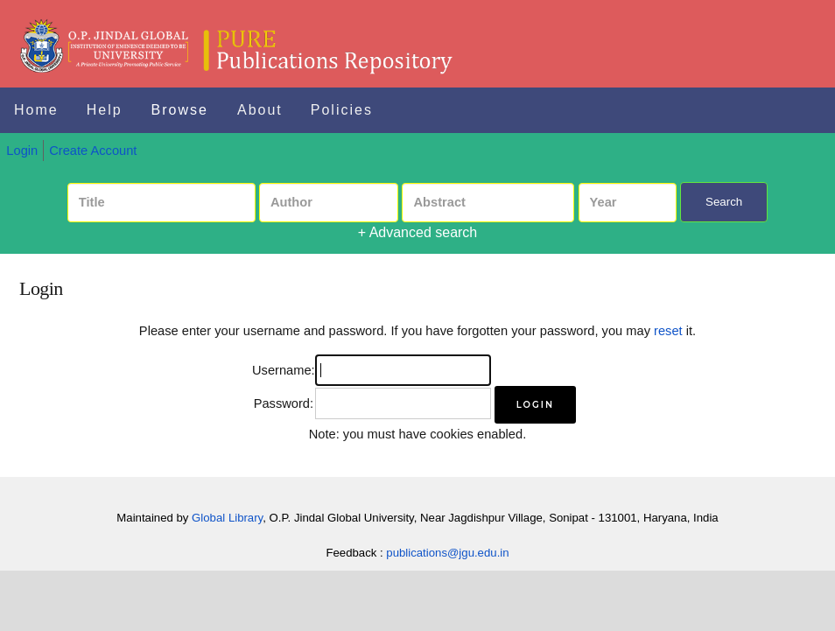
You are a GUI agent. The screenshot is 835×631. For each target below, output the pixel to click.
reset (668, 331)
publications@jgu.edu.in (447, 552)
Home (36, 109)
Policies (342, 109)
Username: (283, 370)
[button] (535, 405)
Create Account (93, 151)
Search (723, 201)
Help (105, 109)
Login (22, 151)
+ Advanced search (418, 232)
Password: (283, 403)
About (260, 109)
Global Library (227, 517)
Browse (179, 109)
